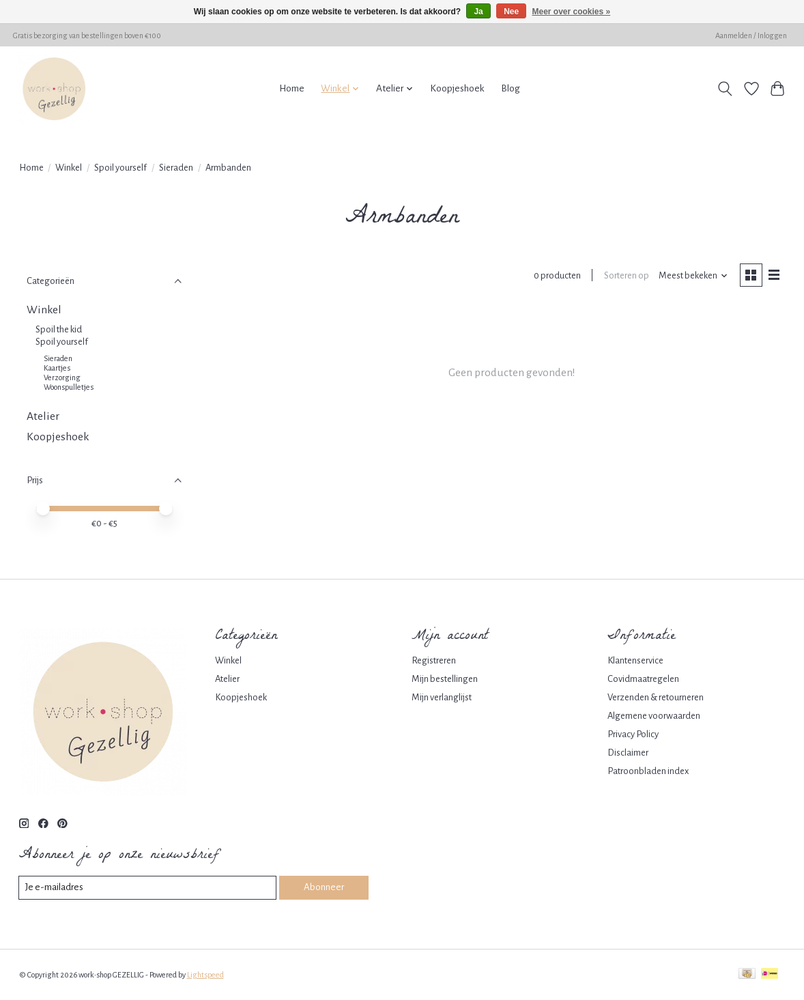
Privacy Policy (633, 734)
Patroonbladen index (648, 771)
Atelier (43, 416)
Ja (478, 11)
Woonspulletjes (69, 387)
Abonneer (324, 888)
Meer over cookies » (571, 11)
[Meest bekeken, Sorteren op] (692, 276)
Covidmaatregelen (643, 679)
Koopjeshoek (457, 88)
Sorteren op (625, 276)
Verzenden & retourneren (655, 697)
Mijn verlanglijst (442, 697)
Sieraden (176, 167)
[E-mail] (148, 888)
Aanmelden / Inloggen (751, 35)
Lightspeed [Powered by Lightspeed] (205, 975)
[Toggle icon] (724, 88)
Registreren (434, 660)
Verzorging (62, 377)
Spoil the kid (58, 329)
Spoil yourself (120, 167)
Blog (510, 88)
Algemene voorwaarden (653, 716)
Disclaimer (627, 752)
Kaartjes (57, 368)
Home (291, 88)
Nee (511, 11)
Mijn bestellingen (445, 679)
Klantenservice (635, 660)
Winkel (68, 167)
